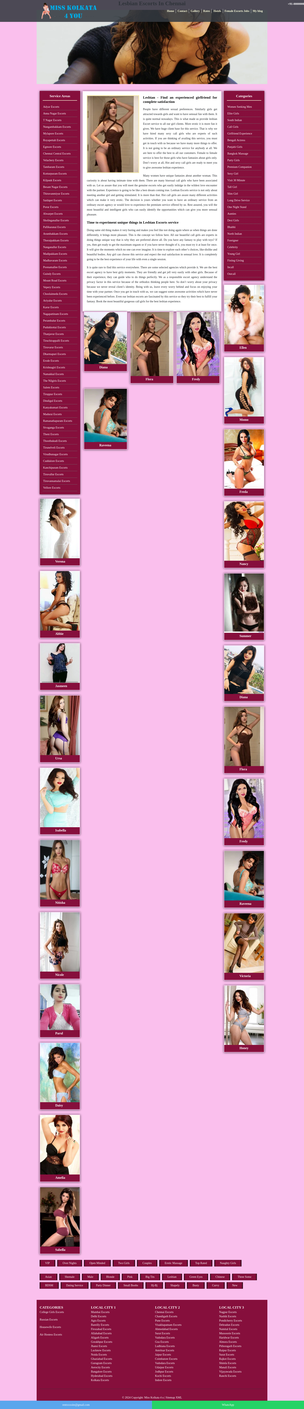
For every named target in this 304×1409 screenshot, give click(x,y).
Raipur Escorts (227, 1350)
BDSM (49, 1285)
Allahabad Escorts (101, 1333)
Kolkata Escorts (100, 1380)
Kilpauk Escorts (52, 180)
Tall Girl (232, 187)
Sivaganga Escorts (53, 427)
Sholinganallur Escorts (56, 220)
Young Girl (233, 253)
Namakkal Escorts (53, 374)
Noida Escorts (99, 1354)
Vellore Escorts (51, 487)
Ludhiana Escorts (165, 1346)
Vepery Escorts (51, 287)
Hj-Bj (154, 1285)
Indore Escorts (163, 1380)
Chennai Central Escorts (57, 153)
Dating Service (74, 1285)
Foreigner (232, 240)
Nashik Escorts (227, 1316)
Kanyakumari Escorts (55, 407)
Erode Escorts (51, 360)
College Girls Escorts (52, 1312)
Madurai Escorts (52, 414)
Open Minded (97, 1263)
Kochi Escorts (163, 1375)
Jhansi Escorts (99, 1346)
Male (90, 1276)
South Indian (234, 120)
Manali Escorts (227, 1367)
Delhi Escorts (98, 1316)
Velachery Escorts (53, 160)
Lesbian (172, 1276)
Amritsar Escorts (164, 1350)
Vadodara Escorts (165, 1337)
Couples (147, 1263)
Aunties (231, 213)
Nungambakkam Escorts (57, 126)
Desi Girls (233, 220)
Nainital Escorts (228, 1329)
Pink (130, 1276)
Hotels (217, 11)
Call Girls (232, 126)
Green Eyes (196, 1276)
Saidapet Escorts (52, 200)
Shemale (69, 1276)
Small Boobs (130, 1285)
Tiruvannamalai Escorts (56, 481)
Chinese (220, 1276)
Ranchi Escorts (227, 1375)
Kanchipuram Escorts (55, 467)
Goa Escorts (162, 1341)
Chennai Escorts (164, 1312)
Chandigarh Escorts (166, 1316)
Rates (206, 11)
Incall (230, 267)
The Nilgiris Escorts (54, 380)
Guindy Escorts (52, 273)
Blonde (110, 1276)
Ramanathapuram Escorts (57, 420)
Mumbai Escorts (100, 1312)
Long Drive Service (238, 200)
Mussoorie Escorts (229, 1333)
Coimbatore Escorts (166, 1358)
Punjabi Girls (234, 146)
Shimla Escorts (227, 1363)
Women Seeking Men (239, 106)
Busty (195, 1285)
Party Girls (233, 160)
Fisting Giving (235, 260)
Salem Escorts (51, 387)
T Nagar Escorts (52, 120)
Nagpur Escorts (228, 1312)
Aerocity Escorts (100, 1367)
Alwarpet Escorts (53, 213)
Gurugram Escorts (101, 1363)
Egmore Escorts (52, 146)
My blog (258, 11)
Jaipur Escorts (163, 1354)
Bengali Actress (236, 140)
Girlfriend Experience (239, 133)
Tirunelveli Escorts (54, 447)
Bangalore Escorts (101, 1371)
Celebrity (232, 247)
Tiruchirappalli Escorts (56, 340)
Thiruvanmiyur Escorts (56, 193)
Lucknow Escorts (101, 1350)
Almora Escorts (228, 1341)
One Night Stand (236, 207)
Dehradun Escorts (229, 1324)
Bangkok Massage (237, 153)
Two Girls (124, 1263)
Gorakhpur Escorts (101, 1341)
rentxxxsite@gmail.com (76, 1404)
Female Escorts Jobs (237, 11)
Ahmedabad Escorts (166, 1329)
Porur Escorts (50, 207)
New (234, 1285)
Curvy (215, 1285)
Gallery (195, 11)
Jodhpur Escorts (164, 1371)
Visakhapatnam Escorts (168, 1324)
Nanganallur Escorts (54, 247)
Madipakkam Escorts (55, 253)
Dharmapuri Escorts (54, 354)
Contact (182, 11)
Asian (48, 1276)
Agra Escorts (98, 1320)
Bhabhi (231, 227)
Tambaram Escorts (53, 166)
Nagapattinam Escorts (55, 313)
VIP (47, 1263)
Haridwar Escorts (229, 1337)
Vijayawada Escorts (230, 1371)
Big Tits (150, 1276)
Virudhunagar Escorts (55, 454)
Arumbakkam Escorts (55, 233)
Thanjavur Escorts (53, 334)
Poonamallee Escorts (55, 267)
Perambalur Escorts (54, 320)
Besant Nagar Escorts (55, 187)
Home (170, 11)
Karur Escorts (51, 307)
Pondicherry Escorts (230, 1320)
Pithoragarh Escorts (230, 1346)
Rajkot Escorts (227, 1358)
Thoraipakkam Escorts (56, 240)
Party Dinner (103, 1285)
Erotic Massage (173, 1263)
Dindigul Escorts (52, 400)
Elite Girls (233, 113)
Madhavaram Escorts (55, 260)
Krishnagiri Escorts (54, 367)
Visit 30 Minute (236, 180)
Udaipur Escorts (164, 1367)
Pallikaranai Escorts (54, 227)
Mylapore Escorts (53, 133)
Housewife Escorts (50, 1327)
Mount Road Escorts (54, 280)
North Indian (234, 233)
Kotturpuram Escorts (55, 173)
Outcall (231, 273)
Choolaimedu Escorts (55, 293)
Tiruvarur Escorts (53, 347)
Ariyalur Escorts (52, 300)
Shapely (175, 1285)
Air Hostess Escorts (51, 1334)
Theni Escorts (51, 434)
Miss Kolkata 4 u (154, 1397)
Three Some (244, 1276)
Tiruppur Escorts (52, 394)
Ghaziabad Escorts (101, 1358)
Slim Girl (232, 193)
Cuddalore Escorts (53, 461)
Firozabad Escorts (101, 1329)
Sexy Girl (232, 173)
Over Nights (70, 1263)
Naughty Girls (228, 1263)
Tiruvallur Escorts (53, 474)
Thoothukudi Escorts (55, 440)
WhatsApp (228, 1404)
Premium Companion (239, 166)
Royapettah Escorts (54, 140)
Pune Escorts (162, 1320)
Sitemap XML (174, 1397)
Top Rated (201, 1263)
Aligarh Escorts (99, 1337)
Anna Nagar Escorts (54, 113)
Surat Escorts (162, 1333)
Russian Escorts (49, 1319)
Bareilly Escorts (100, 1324)
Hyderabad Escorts (101, 1375)
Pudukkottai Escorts (54, 327)
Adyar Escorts (51, 106)
